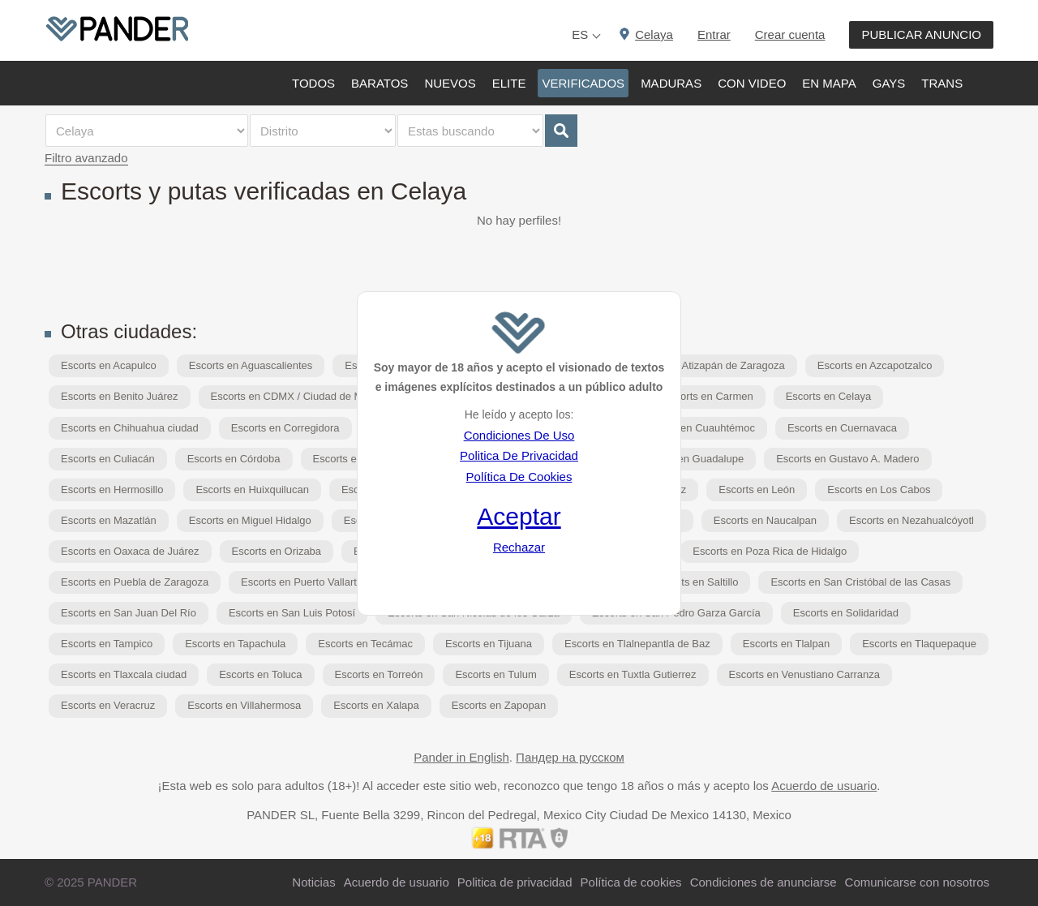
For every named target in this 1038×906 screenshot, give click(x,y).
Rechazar (519, 547)
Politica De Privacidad (519, 455)
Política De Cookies (519, 476)
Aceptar (518, 516)
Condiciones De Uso (519, 435)
